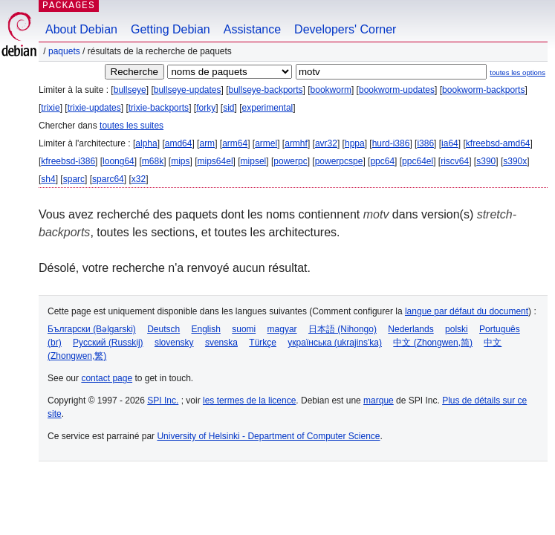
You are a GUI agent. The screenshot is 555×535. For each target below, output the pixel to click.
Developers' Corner (345, 29)
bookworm (331, 90)
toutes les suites (131, 125)
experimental (267, 108)
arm (207, 143)
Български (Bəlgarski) (92, 329)
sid (228, 108)
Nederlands (410, 329)
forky (205, 108)
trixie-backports (159, 108)
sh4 (48, 179)
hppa (355, 143)
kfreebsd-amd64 (498, 143)
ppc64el (417, 161)
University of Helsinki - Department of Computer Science (268, 436)
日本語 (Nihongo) (342, 329)
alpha (146, 143)
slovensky (174, 342)
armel (266, 143)
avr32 (326, 143)
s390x (515, 161)
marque (378, 400)
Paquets (64, 51)
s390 (486, 161)
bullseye (130, 90)
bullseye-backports (266, 90)
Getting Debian (170, 29)
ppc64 (382, 161)
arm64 (234, 143)
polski (456, 329)
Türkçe (262, 342)
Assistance (252, 29)
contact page (106, 378)
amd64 (178, 143)
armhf (296, 143)
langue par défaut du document (466, 311)
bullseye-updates (187, 90)
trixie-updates (94, 108)
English (206, 329)
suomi (244, 329)
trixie (50, 108)
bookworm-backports (483, 90)
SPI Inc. (162, 400)
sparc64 (108, 179)
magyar (282, 329)
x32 (139, 179)
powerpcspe (339, 161)
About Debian (81, 29)
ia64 (449, 143)
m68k (152, 161)
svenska (221, 342)
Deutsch (163, 329)
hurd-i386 (391, 143)
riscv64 (455, 161)
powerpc (290, 161)
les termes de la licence (249, 400)
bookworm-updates (397, 90)
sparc (74, 179)
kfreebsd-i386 (68, 161)
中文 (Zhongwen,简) (433, 342)
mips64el (215, 161)
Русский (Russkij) (108, 342)
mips (180, 161)
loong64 (118, 161)
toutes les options (517, 72)
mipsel (254, 161)
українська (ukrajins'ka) (335, 342)
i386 (425, 143)
